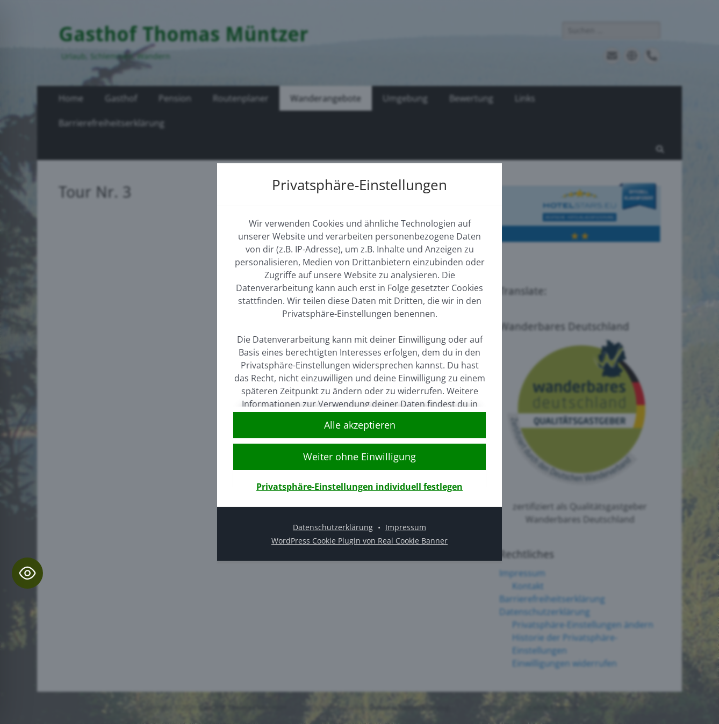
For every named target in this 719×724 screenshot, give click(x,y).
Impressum (405, 527)
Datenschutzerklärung (333, 527)
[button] (359, 457)
